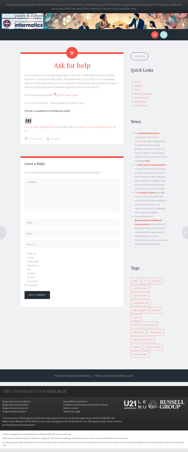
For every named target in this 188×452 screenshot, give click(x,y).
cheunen (55, 139)
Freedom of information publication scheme (85, 404)
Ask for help (31, 127)
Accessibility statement (75, 401)
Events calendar (142, 97)
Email (30, 233)
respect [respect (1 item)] (136, 346)
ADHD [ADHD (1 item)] (135, 280)
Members (139, 85)
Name (30, 222)
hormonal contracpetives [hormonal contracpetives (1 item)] (144, 324)
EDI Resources (141, 105)
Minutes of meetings (143, 93)
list (97, 87)
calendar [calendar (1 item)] (156, 280)
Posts (137, 89)
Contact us (139, 56)
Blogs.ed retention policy (15, 408)
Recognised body (97, 421)
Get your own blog (63, 434)
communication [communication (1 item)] (140, 295)
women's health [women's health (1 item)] (140, 354)
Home (137, 81)
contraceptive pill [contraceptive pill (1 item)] (140, 302)
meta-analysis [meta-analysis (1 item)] (156, 332)
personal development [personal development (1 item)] (143, 339)
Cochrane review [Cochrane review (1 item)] (140, 288)
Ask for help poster (67, 95)
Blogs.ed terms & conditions (16, 401)
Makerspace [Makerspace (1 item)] (138, 332)
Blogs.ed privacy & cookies (15, 404)
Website (31, 244)
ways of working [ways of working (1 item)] (153, 346)
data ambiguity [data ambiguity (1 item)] (139, 310)
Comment (32, 184)
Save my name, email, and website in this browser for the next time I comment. (32, 269)
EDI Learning (140, 101)
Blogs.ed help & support (14, 411)
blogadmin (49, 127)
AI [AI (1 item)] (145, 280)
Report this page (71, 411)
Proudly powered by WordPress (73, 376)
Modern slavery (70, 408)
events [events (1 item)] (136, 317)
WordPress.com (124, 376)
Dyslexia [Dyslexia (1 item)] (156, 310)
